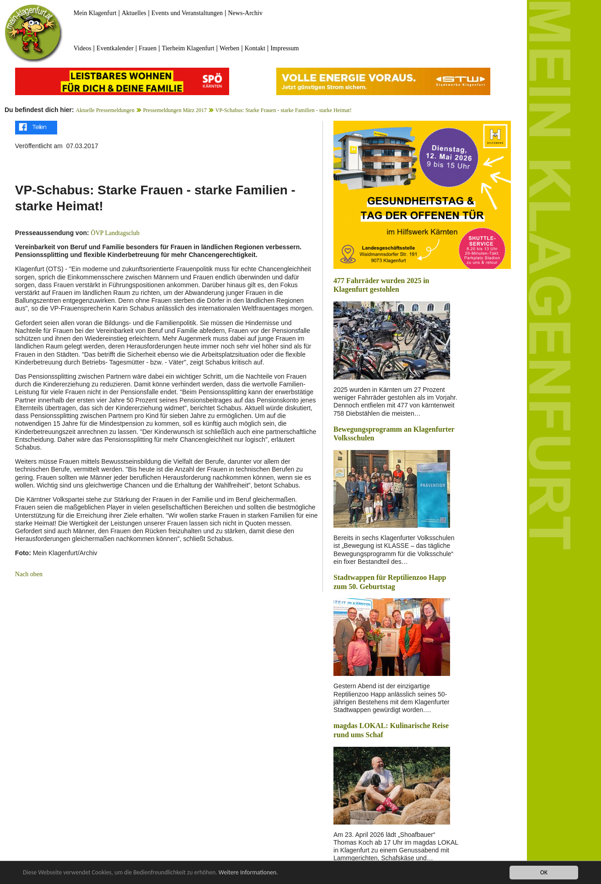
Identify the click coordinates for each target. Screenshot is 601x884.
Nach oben (29, 574)
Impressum (284, 48)
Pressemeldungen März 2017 (175, 110)
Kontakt (255, 48)
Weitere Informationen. (248, 873)
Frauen (147, 48)
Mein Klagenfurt (95, 13)
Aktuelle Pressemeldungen (105, 110)
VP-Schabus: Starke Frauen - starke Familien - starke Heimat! (283, 110)
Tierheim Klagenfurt (188, 48)
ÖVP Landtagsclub (115, 233)
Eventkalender (115, 48)
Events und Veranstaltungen (187, 13)
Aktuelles (134, 13)
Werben (229, 48)
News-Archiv (245, 13)
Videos (82, 48)
